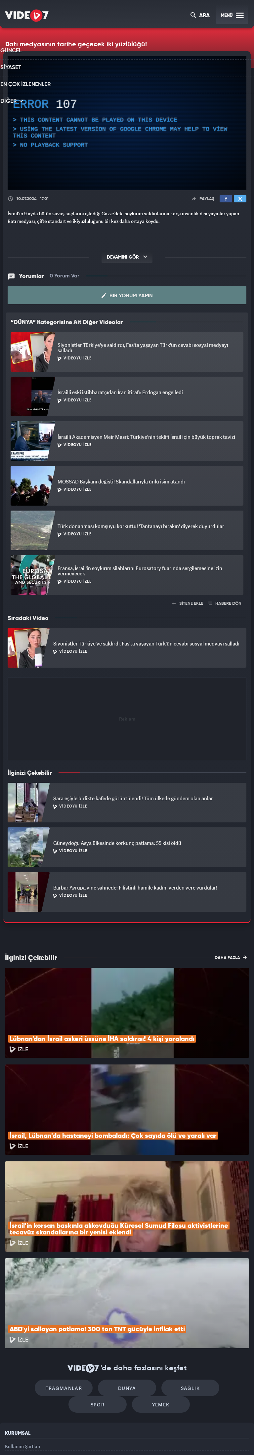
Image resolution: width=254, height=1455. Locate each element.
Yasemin (201, 1439)
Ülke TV (124, 1439)
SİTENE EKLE (187, 604)
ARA (200, 16)
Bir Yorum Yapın (127, 295)
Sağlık (155, 1302)
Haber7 (160, 1439)
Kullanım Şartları (22, 1363)
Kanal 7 (45, 1439)
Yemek (129, 1321)
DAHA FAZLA (231, 957)
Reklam (13, 1378)
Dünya (99, 1302)
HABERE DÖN (224, 604)
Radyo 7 (72, 1439)
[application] (127, 123)
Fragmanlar (42, 1302)
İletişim (13, 1393)
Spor (212, 1302)
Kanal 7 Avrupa (99, 1439)
